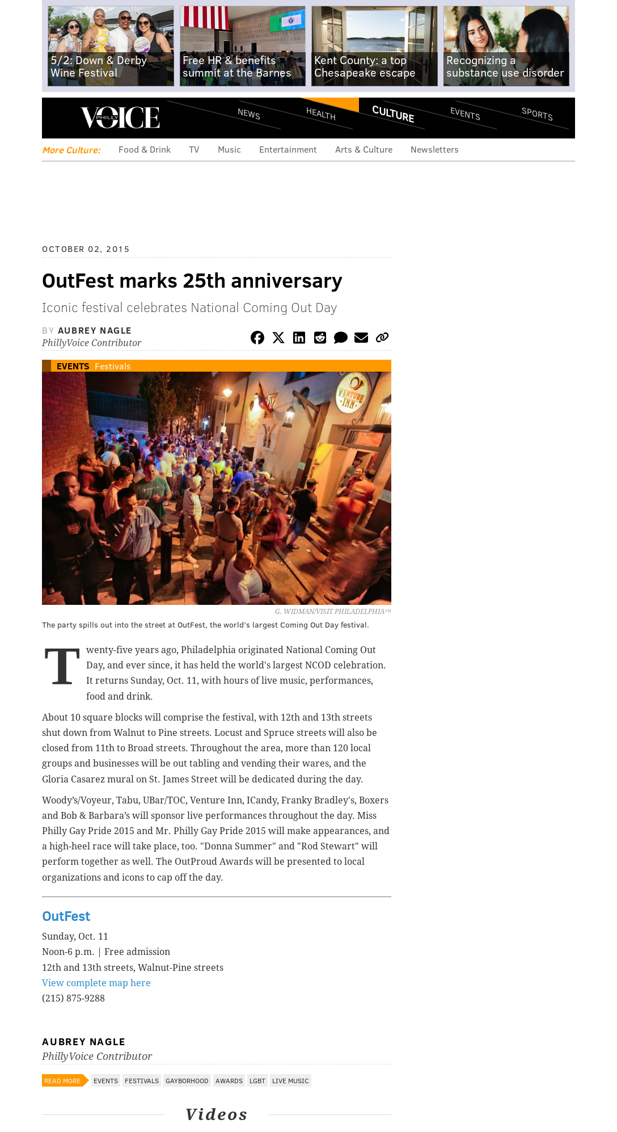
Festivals (113, 366)
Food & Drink (145, 149)
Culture (393, 113)
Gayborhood (187, 1080)
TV (194, 149)
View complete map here (96, 983)
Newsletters (435, 149)
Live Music (290, 1080)
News (249, 113)
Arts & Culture (363, 149)
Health (321, 113)
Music (229, 149)
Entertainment (288, 149)
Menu (60, 118)
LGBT (257, 1080)
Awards (229, 1080)
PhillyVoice (119, 117)
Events (465, 113)
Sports (537, 113)
